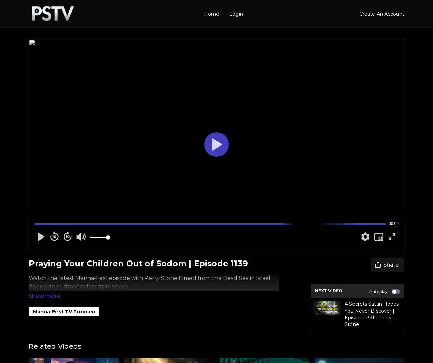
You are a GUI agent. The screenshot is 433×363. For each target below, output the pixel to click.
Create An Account (381, 14)
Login (236, 14)
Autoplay (384, 291)
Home (211, 14)
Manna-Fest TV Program (64, 302)
